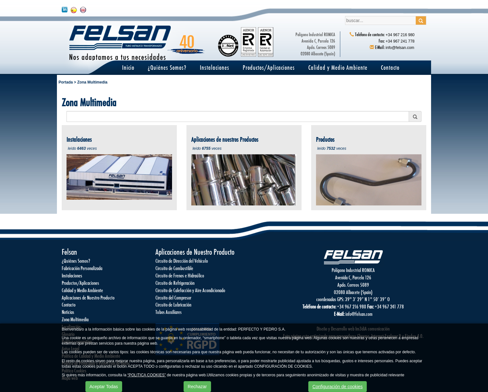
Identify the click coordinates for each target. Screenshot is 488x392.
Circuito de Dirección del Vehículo (181, 260)
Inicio (128, 67)
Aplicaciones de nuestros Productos (224, 139)
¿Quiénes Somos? (167, 67)
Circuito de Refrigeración (174, 282)
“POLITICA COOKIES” (146, 375)
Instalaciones (214, 67)
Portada (66, 82)
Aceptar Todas (104, 386)
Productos (325, 139)
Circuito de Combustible (174, 268)
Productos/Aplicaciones (269, 67)
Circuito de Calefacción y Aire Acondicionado (190, 290)
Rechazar (197, 386)
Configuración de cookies (337, 386)
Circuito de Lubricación (173, 304)
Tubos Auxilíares (168, 311)
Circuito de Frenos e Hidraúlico (179, 275)
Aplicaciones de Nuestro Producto (88, 297)
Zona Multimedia (92, 82)
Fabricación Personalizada (82, 268)
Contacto (390, 67)
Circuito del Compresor (173, 297)
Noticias (68, 311)
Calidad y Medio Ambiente (337, 67)
